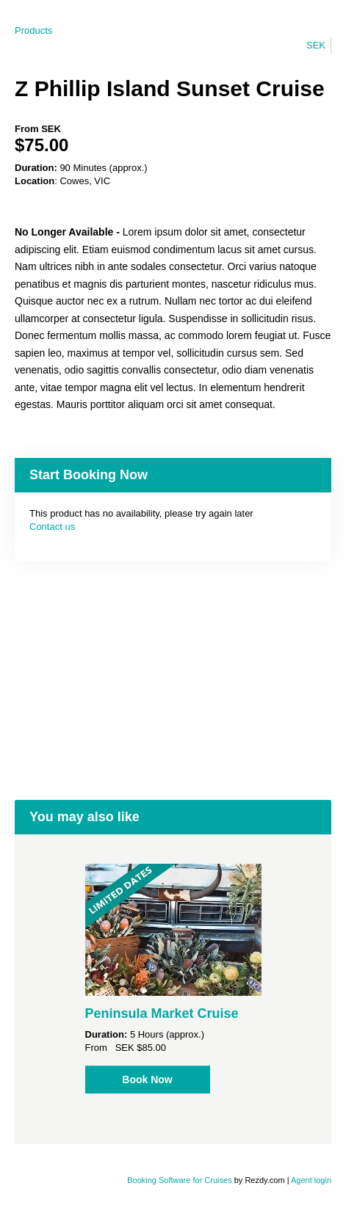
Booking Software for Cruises (180, 1180)
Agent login (311, 1180)
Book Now (147, 1079)
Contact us (52, 526)
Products (33, 30)
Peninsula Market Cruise (162, 1013)
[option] (173, 978)
